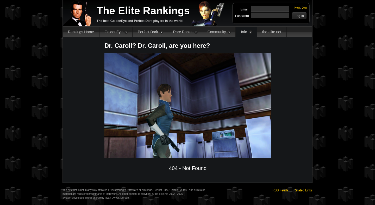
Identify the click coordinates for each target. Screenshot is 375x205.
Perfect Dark (148, 32)
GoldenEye (114, 32)
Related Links (302, 190)
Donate (124, 197)
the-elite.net (271, 32)
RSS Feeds (280, 190)
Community (217, 32)
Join (304, 7)
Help (297, 7)
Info (244, 32)
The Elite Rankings (143, 10)
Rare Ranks (182, 32)
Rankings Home (81, 32)
